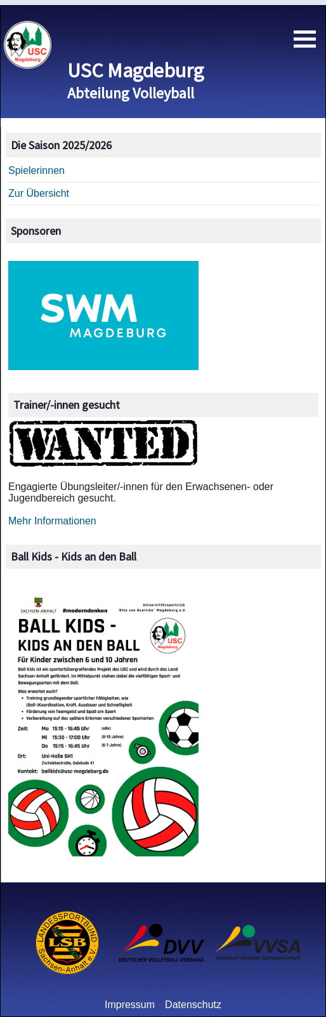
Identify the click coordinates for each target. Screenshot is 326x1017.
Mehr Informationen (52, 520)
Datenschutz (193, 1004)
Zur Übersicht (38, 193)
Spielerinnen (36, 170)
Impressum (130, 1004)
